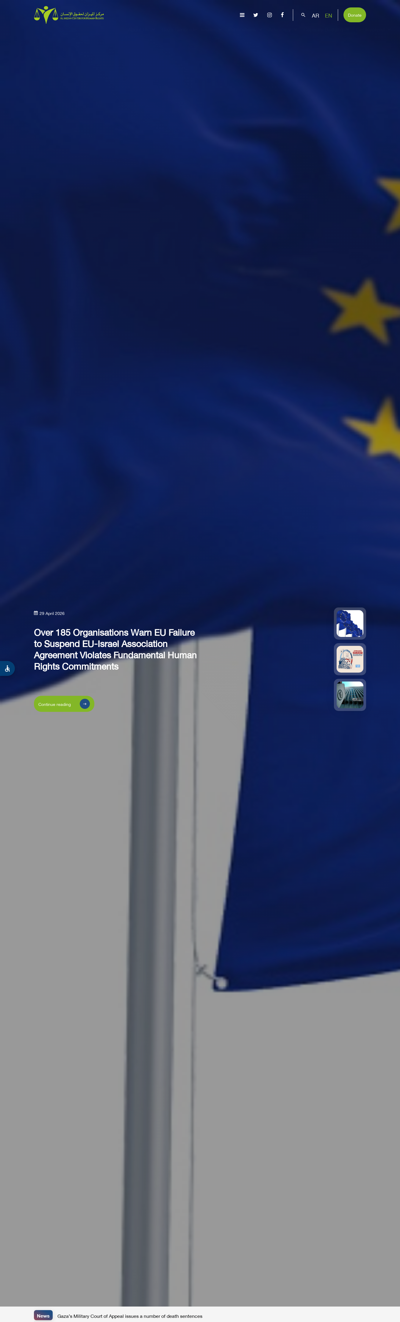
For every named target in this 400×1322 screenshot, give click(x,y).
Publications (246, 34)
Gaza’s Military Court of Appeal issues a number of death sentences (129, 1315)
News (43, 1315)
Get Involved (374, 34)
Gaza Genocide (179, 34)
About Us (142, 34)
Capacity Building (327, 34)
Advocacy (283, 34)
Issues (212, 34)
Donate (355, 14)
